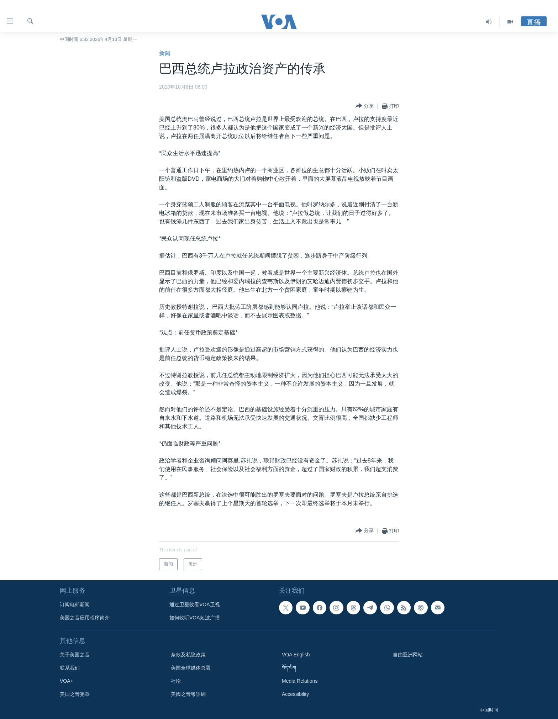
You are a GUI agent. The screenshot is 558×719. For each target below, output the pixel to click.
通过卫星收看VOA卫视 (194, 604)
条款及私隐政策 (188, 654)
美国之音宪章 (75, 694)
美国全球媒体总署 (191, 668)
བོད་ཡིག (289, 668)
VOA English (296, 654)
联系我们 (70, 668)
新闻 (164, 53)
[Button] (365, 106)
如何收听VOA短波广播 (194, 617)
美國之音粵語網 (188, 694)
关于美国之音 (75, 654)
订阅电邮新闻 (75, 604)
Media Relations (299, 681)
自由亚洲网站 (408, 654)
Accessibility (295, 694)
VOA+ (66, 681)
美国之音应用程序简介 (85, 617)
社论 (176, 681)
